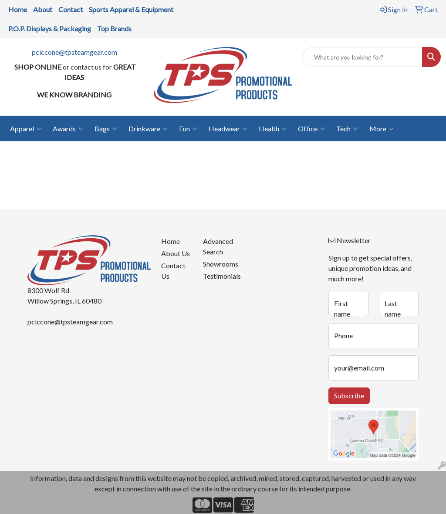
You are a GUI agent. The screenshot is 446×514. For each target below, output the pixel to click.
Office (311, 128)
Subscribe (349, 395)
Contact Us (173, 270)
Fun (188, 128)
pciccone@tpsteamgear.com (74, 52)
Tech (347, 128)
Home (170, 241)
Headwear (228, 128)
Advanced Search (218, 246)
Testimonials (218, 276)
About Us (175, 253)
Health (273, 128)
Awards (68, 128)
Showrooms (218, 264)
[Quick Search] (362, 57)
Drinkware (148, 128)
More (381, 128)
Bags (106, 128)
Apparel (25, 128)
